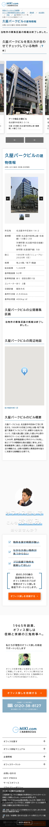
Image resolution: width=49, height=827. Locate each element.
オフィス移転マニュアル (14, 749)
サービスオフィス (11, 783)
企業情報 (8, 757)
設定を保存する (24, 822)
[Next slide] (34, 140)
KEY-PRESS (10, 778)
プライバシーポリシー (13, 787)
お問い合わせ (10, 773)
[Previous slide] (15, 140)
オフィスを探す (10, 741)
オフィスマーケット (12, 764)
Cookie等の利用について (24, 800)
